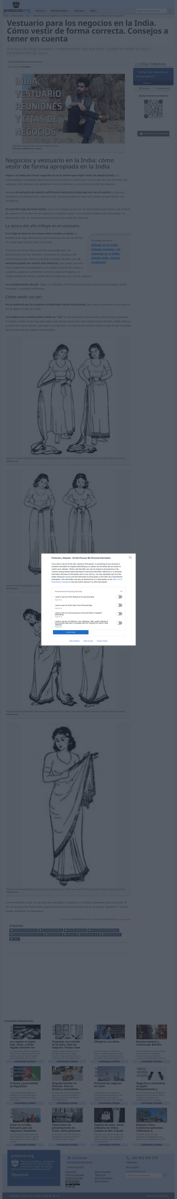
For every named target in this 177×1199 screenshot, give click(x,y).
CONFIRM (70, 632)
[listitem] (88, 591)
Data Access (88, 641)
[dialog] (88, 599)
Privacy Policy (102, 641)
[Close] (131, 558)
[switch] (119, 596)
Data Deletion (74, 641)
